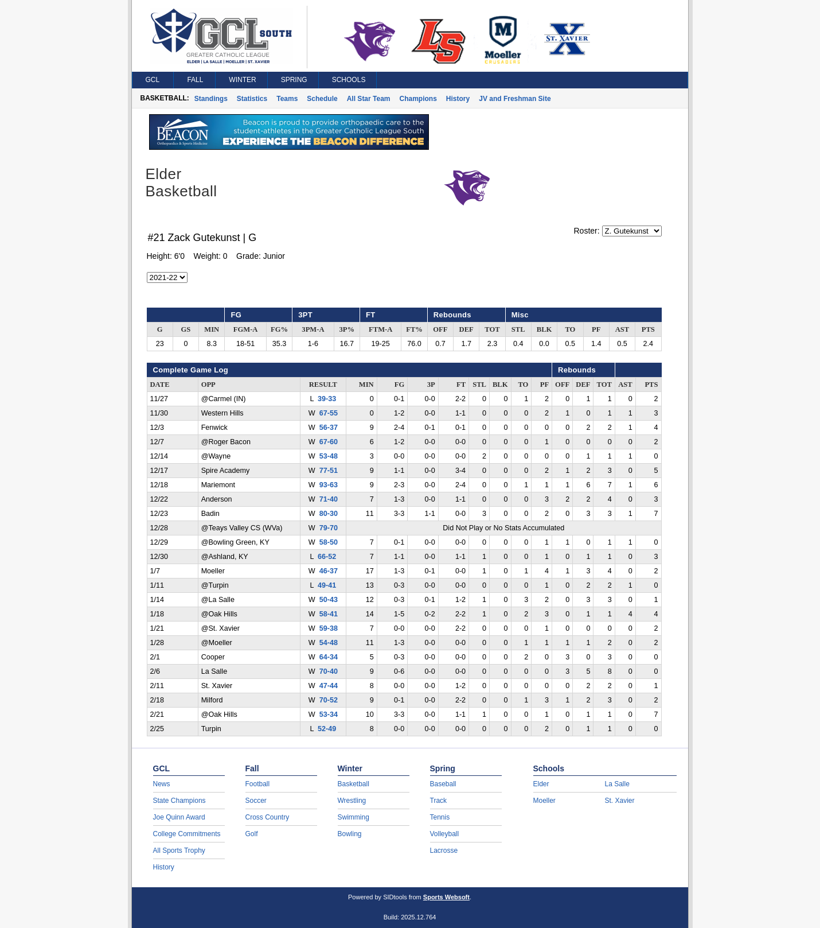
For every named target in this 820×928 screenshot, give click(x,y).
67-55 (328, 413)
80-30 (328, 514)
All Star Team (369, 99)
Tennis (440, 817)
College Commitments (187, 834)
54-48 (328, 643)
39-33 (327, 399)
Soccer (256, 801)
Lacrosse (444, 851)
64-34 (328, 657)
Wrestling (352, 801)
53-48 (328, 456)
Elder (541, 784)
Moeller (544, 801)
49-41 (327, 585)
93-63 (328, 485)
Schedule (322, 99)
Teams (287, 99)
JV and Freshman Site (514, 99)
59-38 (328, 628)
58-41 (328, 614)
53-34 (328, 714)
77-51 (328, 471)
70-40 (328, 671)
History (458, 99)
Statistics (252, 99)
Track (438, 801)
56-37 (328, 428)
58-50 (328, 542)
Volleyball (444, 834)
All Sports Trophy (179, 851)
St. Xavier (620, 801)
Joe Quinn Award (179, 817)
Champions (418, 99)
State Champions (179, 801)
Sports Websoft (446, 897)
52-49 (327, 729)
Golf (251, 834)
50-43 (328, 600)
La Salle (617, 784)
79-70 (328, 528)
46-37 (328, 571)
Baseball (443, 784)
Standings (211, 99)
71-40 (328, 499)
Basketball (353, 784)
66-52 (327, 557)
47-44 (328, 686)
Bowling (350, 834)
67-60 (328, 442)
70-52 (328, 700)
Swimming (353, 817)
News (161, 784)
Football (257, 784)
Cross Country (267, 817)
